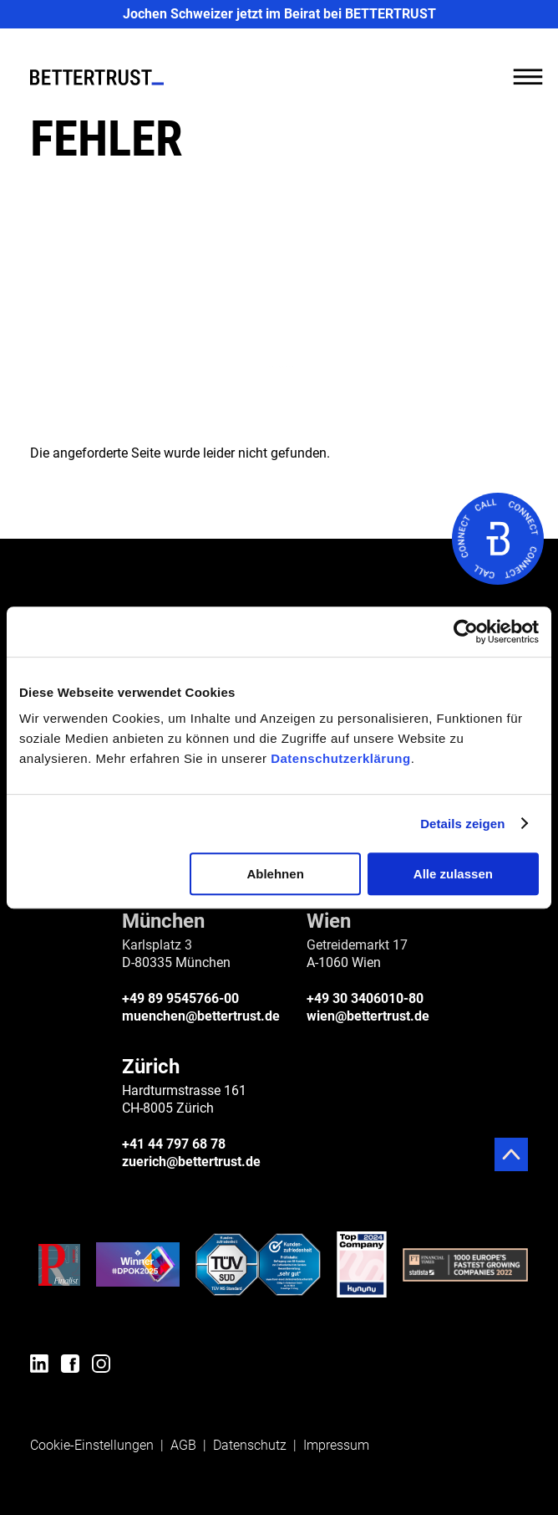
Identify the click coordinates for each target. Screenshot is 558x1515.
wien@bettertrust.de (368, 1016)
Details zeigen (462, 823)
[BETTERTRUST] (97, 77)
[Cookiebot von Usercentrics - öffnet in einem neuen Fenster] (466, 631)
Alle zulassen (453, 874)
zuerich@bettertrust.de (191, 1162)
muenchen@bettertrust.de (201, 1016)
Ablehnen (274, 874)
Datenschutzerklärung (341, 758)
